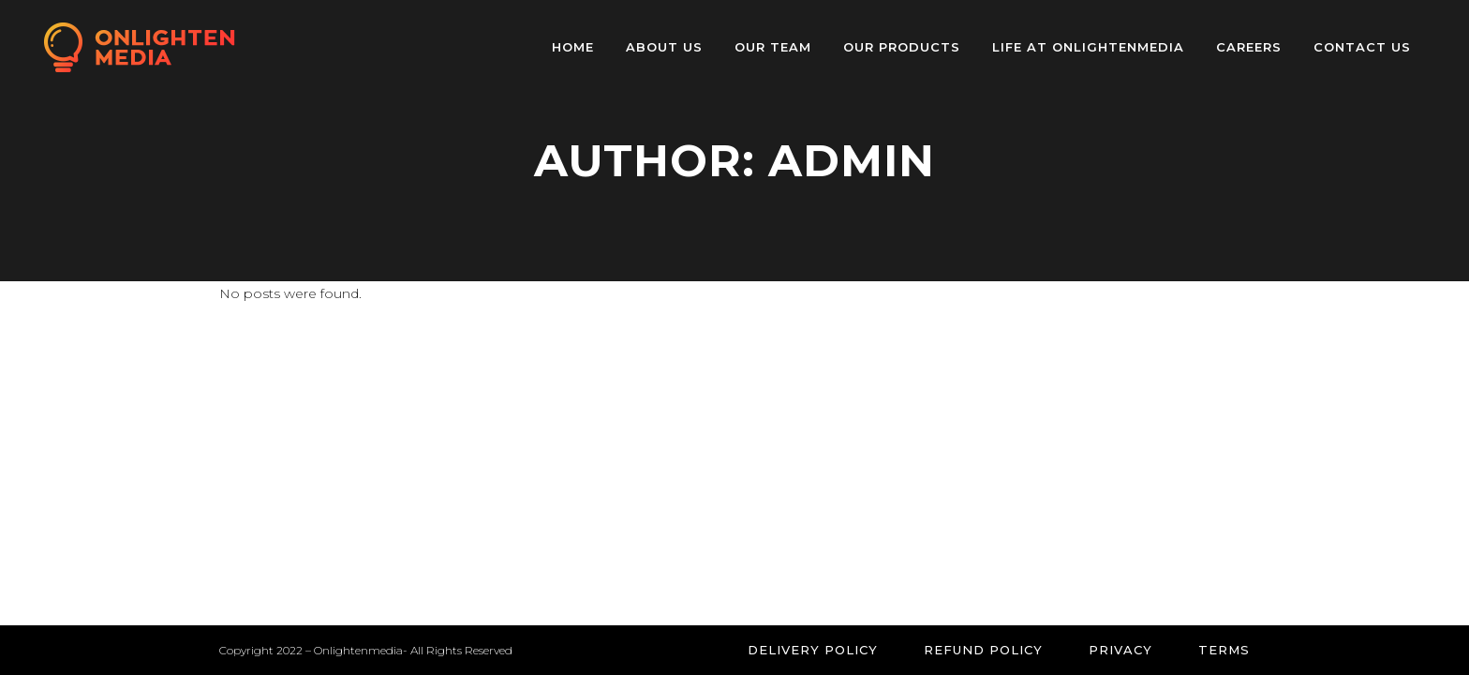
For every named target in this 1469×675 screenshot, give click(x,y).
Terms (1224, 649)
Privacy (1120, 649)
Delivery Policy (813, 649)
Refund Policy (983, 649)
